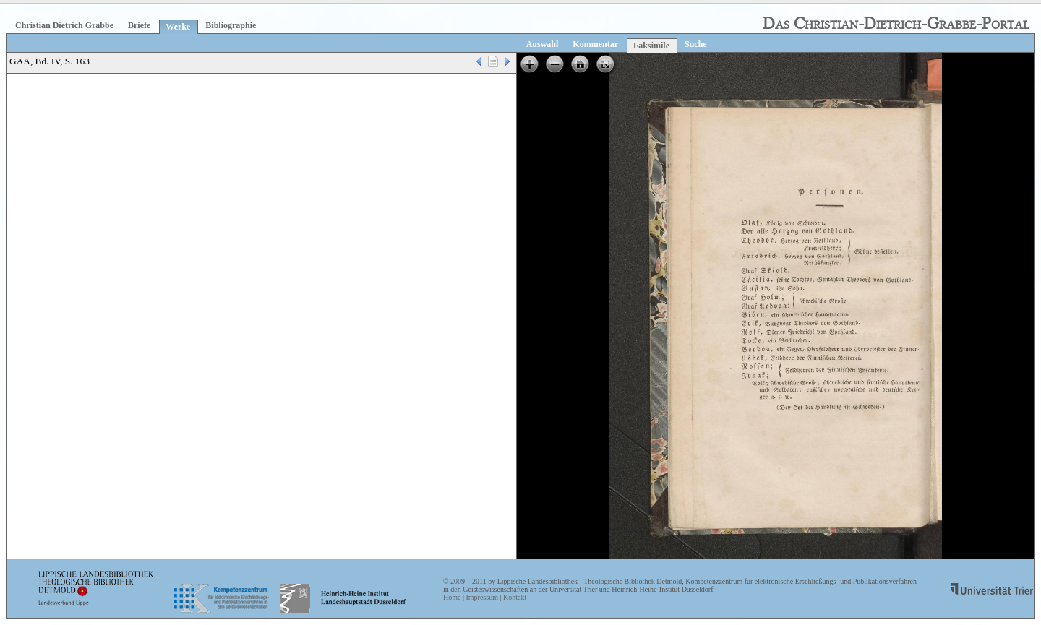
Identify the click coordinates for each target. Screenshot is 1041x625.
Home (451, 597)
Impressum (481, 597)
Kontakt (514, 597)
